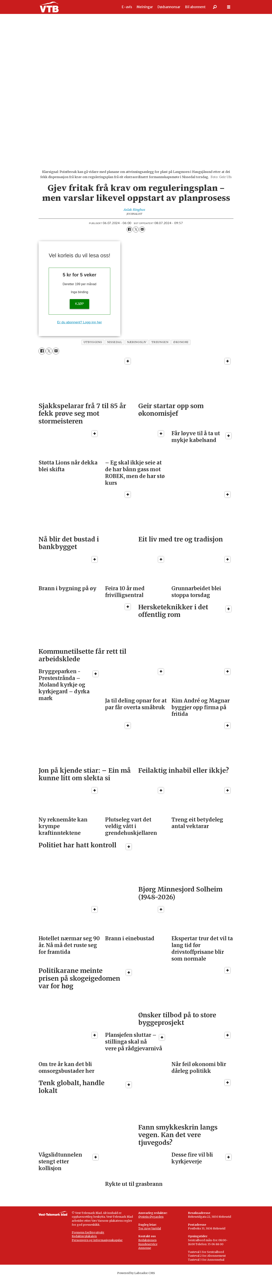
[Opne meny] (228, 7)
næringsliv (136, 342)
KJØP (79, 304)
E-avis (127, 7)
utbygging (93, 342)
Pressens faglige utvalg (88, 1232)
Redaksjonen (147, 1240)
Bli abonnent (195, 7)
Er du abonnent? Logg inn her (79, 322)
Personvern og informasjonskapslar (97, 1240)
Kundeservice (147, 1244)
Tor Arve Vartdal (149, 1228)
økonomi (180, 342)
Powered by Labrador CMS (136, 1273)
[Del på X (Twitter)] (136, 229)
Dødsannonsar (168, 7)
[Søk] (215, 7)
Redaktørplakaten (84, 1236)
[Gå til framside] (49, 7)
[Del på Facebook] (130, 229)
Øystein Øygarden (151, 1217)
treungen (159, 342)
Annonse (144, 1248)
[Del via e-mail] (142, 229)
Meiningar (144, 7)
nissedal (114, 342)
